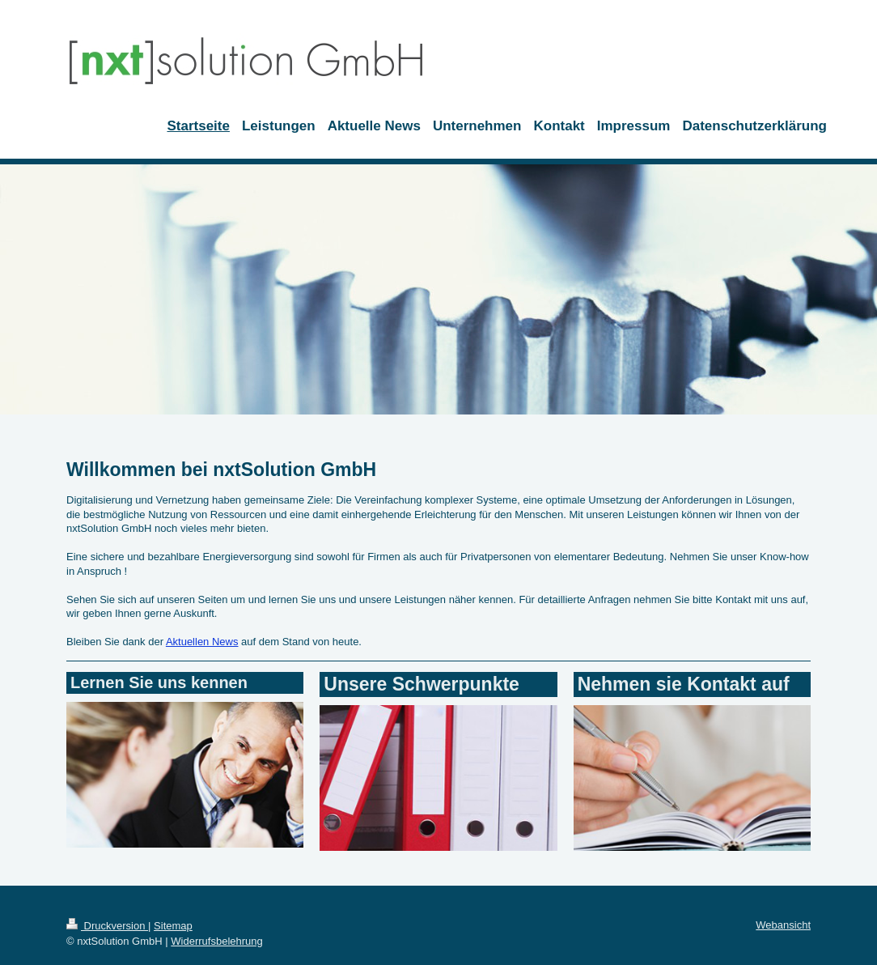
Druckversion (107, 926)
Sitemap (173, 926)
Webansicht (783, 925)
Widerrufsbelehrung (216, 941)
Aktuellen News (202, 642)
